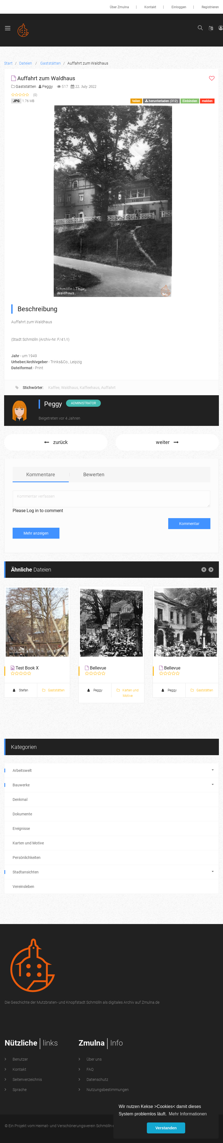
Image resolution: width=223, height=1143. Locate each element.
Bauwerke (111, 784)
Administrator (83, 403)
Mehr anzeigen (36, 533)
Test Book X (27, 668)
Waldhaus (69, 387)
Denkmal (20, 799)
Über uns (94, 1059)
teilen (136, 101)
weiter (167, 442)
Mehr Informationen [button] (188, 1114)
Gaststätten (26, 86)
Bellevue (98, 668)
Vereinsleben (23, 886)
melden (207, 101)
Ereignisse (21, 828)
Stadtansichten (111, 871)
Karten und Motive (128, 693)
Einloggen (178, 7)
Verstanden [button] (166, 1128)
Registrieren (210, 7)
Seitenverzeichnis (27, 1079)
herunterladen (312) (161, 101)
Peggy (47, 86)
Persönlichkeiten (27, 857)
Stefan (20, 690)
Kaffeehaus (89, 387)
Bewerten (93, 474)
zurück (56, 442)
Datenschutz (97, 1079)
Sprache (19, 1089)
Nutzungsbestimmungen (107, 1089)
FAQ (89, 1069)
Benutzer (20, 1059)
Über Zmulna (119, 7)
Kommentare (40, 474)
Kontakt (150, 7)
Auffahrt (108, 387)
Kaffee (53, 387)
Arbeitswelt (111, 770)
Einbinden (189, 101)
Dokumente (22, 814)
